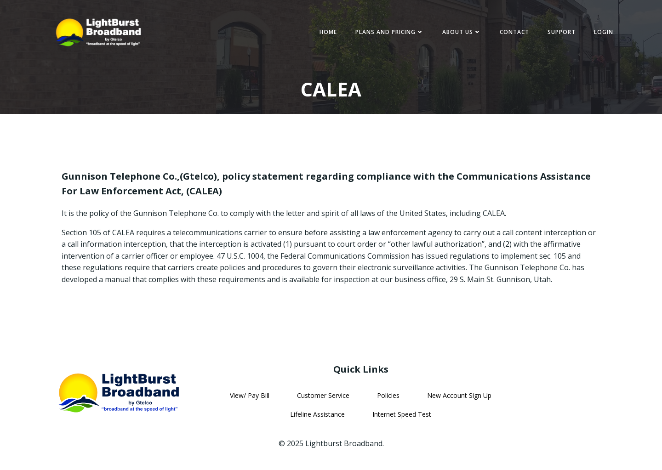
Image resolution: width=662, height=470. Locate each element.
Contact (514, 32)
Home (328, 32)
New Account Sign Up (459, 395)
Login (603, 32)
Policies (388, 395)
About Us (461, 32)
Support (562, 32)
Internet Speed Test (401, 414)
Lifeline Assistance (317, 414)
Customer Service (323, 395)
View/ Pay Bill (249, 395)
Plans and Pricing (389, 32)
